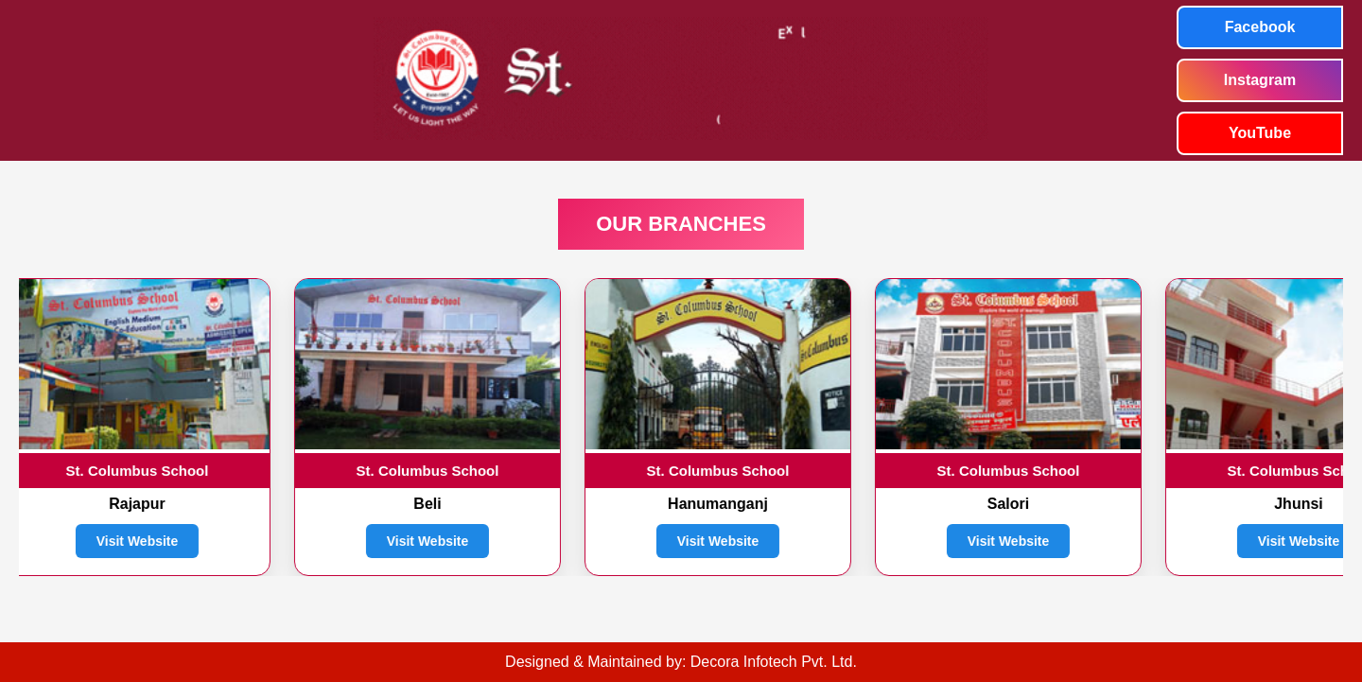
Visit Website (138, 541)
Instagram (1260, 80)
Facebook (1260, 27)
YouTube (1260, 133)
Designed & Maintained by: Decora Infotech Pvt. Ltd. (681, 662)
